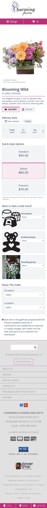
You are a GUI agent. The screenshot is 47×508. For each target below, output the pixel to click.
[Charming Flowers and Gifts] (23, 15)
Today (27, 121)
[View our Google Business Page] (21, 406)
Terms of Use (23, 498)
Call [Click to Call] (8, 505)
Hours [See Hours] (39, 505)
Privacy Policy (12, 493)
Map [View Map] (23, 505)
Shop (12, 21)
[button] (23, 449)
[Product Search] (24, 347)
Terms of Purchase (31, 493)
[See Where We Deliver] (23, 361)
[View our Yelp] (26, 406)
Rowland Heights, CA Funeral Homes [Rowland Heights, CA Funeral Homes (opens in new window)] (23, 476)
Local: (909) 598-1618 (23, 426)
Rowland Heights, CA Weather (18, 485)
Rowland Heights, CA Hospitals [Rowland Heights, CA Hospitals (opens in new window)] (23, 480)
